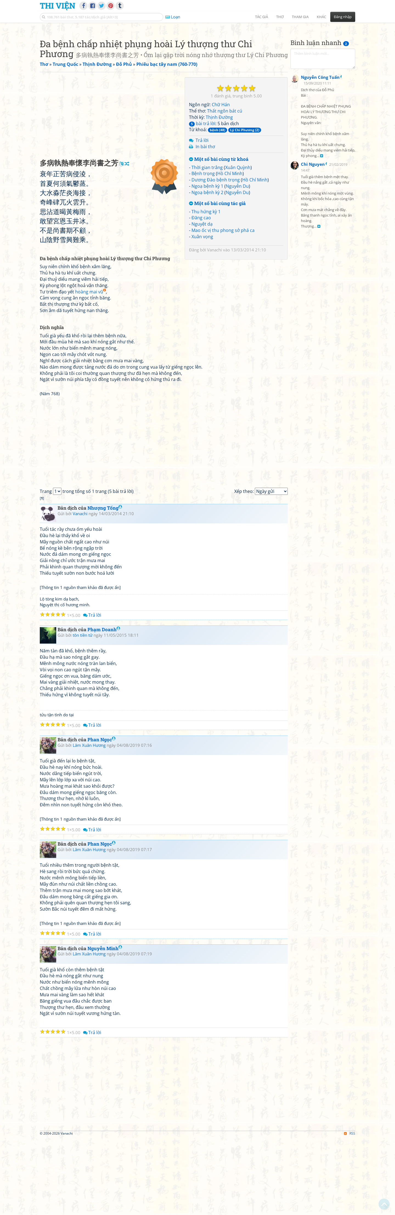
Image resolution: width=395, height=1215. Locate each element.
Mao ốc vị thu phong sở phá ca (223, 307)
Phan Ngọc (101, 816)
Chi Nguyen (313, 298)
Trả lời (202, 217)
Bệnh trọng (203, 250)
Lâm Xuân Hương (89, 822)
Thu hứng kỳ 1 (206, 288)
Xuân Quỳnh (237, 244)
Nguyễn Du (237, 263)
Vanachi (214, 326)
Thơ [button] (280, 16)
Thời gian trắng (207, 244)
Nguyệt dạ (202, 301)
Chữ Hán (221, 181)
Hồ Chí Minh (229, 250)
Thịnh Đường (219, 194)
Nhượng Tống (105, 585)
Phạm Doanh (104, 706)
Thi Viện (57, 5)
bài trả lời (202, 200)
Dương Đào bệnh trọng (215, 257)
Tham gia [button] (300, 16)
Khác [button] (321, 16)
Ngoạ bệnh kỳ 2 (207, 269)
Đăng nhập (343, 16)
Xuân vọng (202, 313)
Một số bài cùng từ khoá (219, 236)
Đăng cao (201, 294)
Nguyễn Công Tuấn (320, 211)
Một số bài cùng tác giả (217, 280)
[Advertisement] (197, 64)
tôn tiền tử (82, 712)
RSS (349, 1210)
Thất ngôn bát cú (224, 188)
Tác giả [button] (261, 16)
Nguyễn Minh (105, 1025)
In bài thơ (205, 223)
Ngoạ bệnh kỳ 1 (207, 263)
